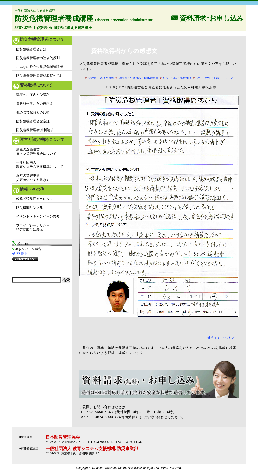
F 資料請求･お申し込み (207, 18)
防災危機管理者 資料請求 (35, 130)
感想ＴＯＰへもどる (223, 338)
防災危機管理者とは (31, 49)
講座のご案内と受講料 (33, 95)
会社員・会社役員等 (101, 78)
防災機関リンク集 (29, 208)
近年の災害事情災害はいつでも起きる (33, 178)
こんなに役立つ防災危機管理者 (39, 67)
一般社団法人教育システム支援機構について (39, 164)
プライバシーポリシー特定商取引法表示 (33, 227)
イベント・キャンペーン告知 (38, 216)
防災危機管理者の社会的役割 (38, 58)
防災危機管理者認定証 (33, 121)
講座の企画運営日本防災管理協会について (36, 151)
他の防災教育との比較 (33, 112)
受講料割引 (20, 253)
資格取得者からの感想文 (34, 103)
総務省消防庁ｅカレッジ (34, 199)
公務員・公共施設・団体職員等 (138, 78)
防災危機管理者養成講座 (54, 18)
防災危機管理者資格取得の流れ (39, 75)
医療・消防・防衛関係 (177, 78)
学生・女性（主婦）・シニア (214, 78)
